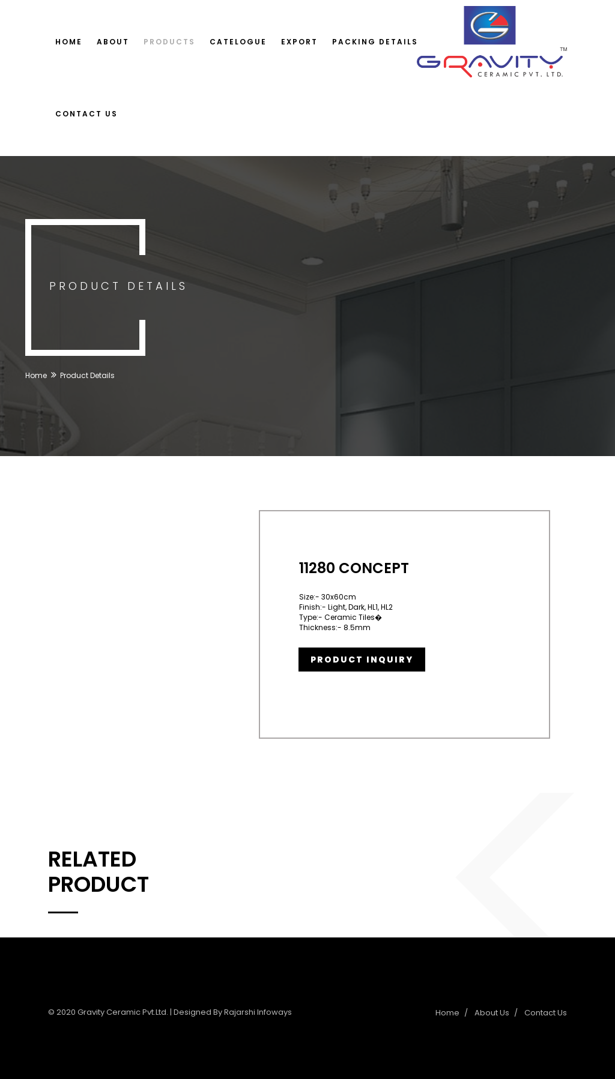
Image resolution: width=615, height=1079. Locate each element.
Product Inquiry (362, 660)
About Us (491, 1012)
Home (68, 42)
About (113, 42)
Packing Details (375, 42)
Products (169, 42)
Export (299, 42)
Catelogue (238, 42)
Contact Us (86, 114)
